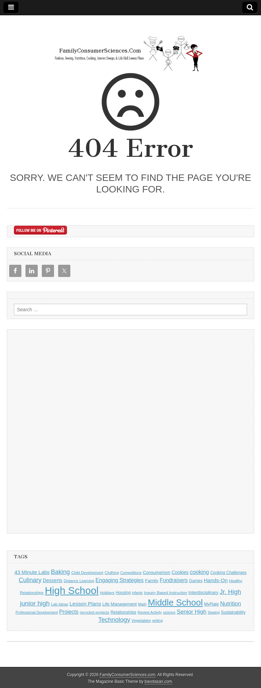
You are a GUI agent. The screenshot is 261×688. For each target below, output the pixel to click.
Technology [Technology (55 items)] (114, 619)
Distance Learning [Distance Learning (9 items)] (79, 581)
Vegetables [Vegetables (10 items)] (141, 620)
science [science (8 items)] (169, 612)
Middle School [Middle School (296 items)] (175, 602)
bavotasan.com (158, 681)
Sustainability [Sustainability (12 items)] (233, 612)
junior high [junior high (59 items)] (35, 603)
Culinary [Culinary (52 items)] (30, 579)
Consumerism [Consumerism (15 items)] (156, 572)
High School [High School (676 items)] (72, 590)
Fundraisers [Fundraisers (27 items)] (174, 580)
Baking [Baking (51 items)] (60, 571)
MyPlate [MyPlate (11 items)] (211, 604)
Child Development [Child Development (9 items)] (87, 573)
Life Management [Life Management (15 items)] (119, 604)
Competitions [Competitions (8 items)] (130, 573)
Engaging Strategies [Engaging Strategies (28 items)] (119, 580)
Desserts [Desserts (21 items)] (52, 580)
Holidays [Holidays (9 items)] (107, 593)
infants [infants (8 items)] (137, 593)
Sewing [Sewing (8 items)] (214, 612)
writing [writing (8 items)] (157, 620)
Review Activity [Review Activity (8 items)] (150, 612)
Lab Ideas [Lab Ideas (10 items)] (59, 604)
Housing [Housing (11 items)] (123, 592)
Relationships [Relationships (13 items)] (123, 612)
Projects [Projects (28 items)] (69, 612)
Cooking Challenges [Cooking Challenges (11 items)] (228, 572)
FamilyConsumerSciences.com (127, 674)
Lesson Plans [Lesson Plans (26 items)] (85, 604)
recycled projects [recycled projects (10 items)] (94, 612)
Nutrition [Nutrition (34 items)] (230, 603)
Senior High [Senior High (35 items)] (191, 612)
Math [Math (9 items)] (142, 604)
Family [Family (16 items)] (151, 580)
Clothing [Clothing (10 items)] (112, 573)
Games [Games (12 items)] (195, 580)
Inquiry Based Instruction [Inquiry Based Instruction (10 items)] (165, 593)
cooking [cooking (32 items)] (199, 572)
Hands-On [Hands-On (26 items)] (216, 580)
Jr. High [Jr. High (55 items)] (230, 591)
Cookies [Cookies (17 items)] (180, 572)
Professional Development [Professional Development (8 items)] (37, 612)
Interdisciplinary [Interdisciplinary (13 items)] (204, 592)
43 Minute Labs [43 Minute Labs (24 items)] (31, 572)
